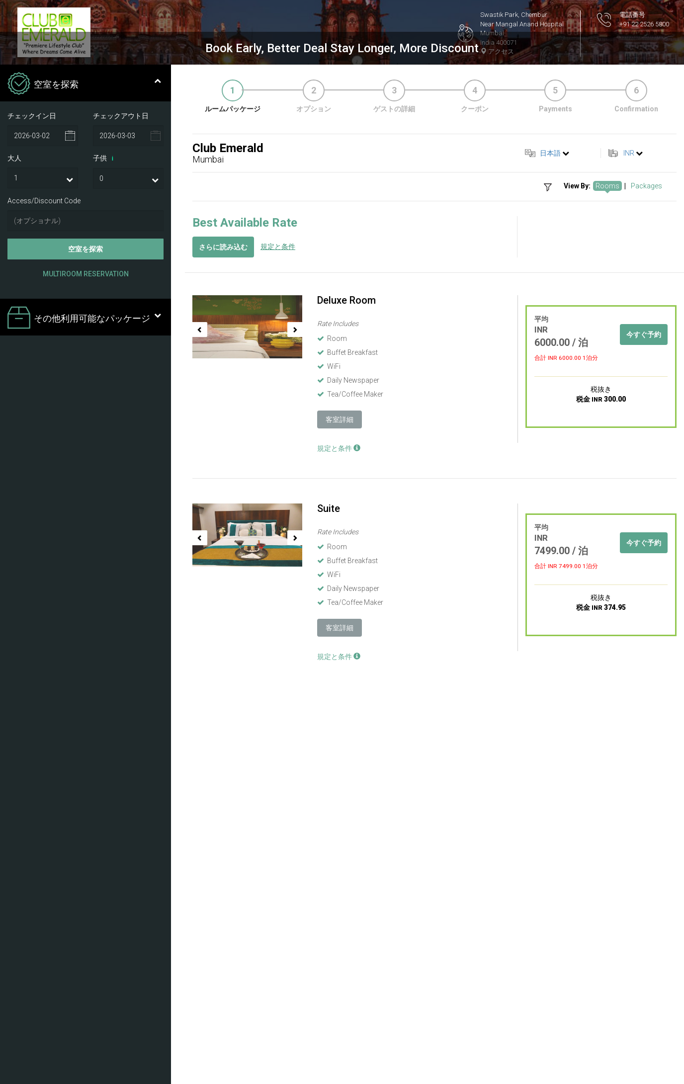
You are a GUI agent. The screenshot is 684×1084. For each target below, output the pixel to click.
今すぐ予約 (643, 691)
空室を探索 (85, 605)
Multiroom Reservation (86, 630)
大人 (14, 514)
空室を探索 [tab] (84, 440)
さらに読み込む (223, 603)
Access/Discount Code (44, 557)
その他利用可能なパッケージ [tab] (84, 675)
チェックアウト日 (121, 472)
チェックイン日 (31, 472)
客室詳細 (339, 776)
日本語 (550, 509)
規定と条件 (277, 603)
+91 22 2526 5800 (644, 24)
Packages (646, 542)
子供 (105, 514)
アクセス (497, 51)
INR (628, 509)
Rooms (607, 542)
